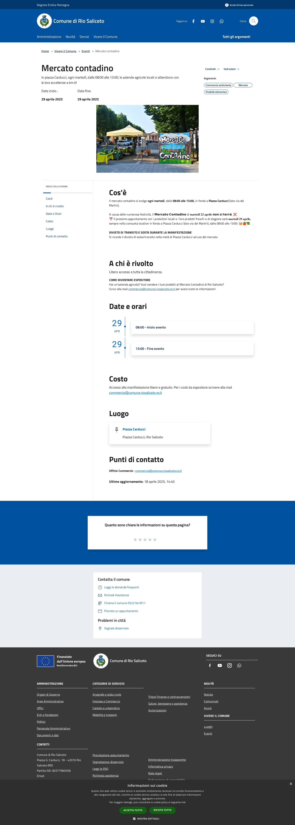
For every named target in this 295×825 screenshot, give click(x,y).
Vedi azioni (232, 69)
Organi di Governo (48, 694)
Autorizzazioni (157, 710)
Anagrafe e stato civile (107, 694)
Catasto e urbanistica (106, 708)
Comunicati (211, 701)
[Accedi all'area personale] (239, 5)
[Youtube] (201, 20)
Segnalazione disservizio (108, 762)
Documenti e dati (48, 735)
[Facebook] (192, 20)
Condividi (213, 69)
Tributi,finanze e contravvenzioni (169, 696)
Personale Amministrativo (53, 728)
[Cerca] (253, 20)
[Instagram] (210, 20)
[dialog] (147, 802)
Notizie (208, 694)
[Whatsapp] (220, 20)
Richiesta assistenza (106, 775)
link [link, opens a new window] (184, 802)
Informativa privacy (160, 766)
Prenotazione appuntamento (111, 755)
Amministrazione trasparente (167, 759)
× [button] (290, 784)
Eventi (86, 51)
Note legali (155, 773)
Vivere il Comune (65, 51)
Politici (41, 721)
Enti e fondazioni (47, 715)
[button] (147, 818)
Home (45, 51)
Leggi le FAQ (100, 768)
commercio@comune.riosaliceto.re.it (151, 289)
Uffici (40, 708)
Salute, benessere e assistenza (167, 703)
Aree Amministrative (50, 701)
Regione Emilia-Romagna (53, 5)
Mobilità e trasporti (105, 715)
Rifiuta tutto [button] (163, 810)
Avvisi (208, 708)
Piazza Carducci (134, 429)
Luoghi (208, 726)
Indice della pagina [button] (57, 186)
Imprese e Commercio (106, 701)
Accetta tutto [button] (133, 810)
